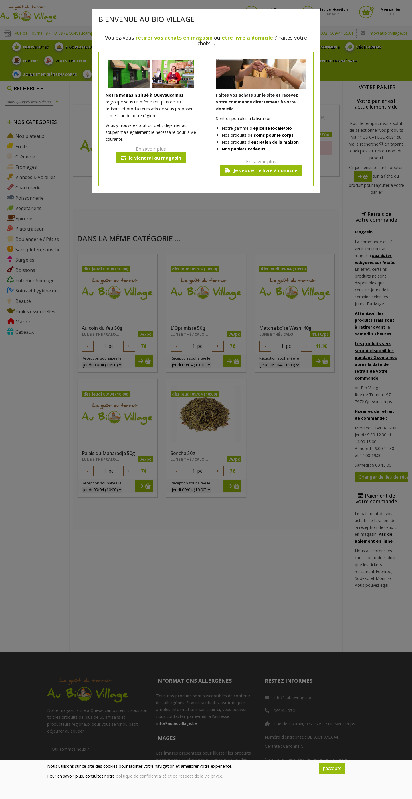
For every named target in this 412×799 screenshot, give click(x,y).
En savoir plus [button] (151, 149)
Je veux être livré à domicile (261, 170)
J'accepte (332, 768)
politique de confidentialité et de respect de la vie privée (169, 776)
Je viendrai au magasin (151, 158)
